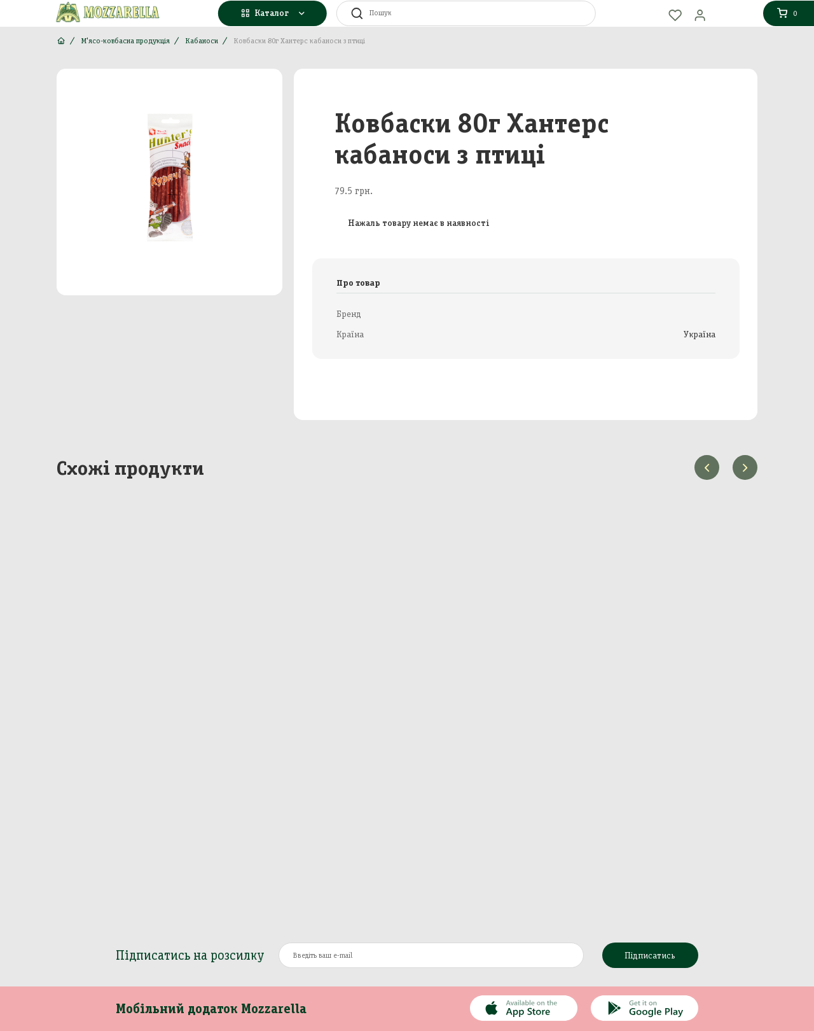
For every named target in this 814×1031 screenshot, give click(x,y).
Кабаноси (201, 40)
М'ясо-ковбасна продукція (125, 40)
